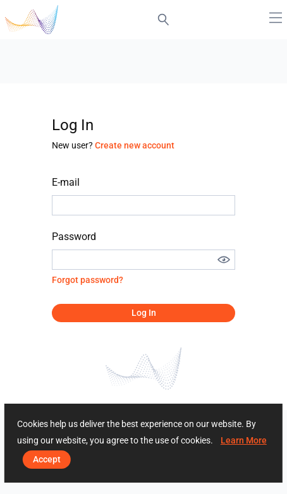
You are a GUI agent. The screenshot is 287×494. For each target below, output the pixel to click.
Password (74, 237)
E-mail (66, 182)
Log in (143, 313)
